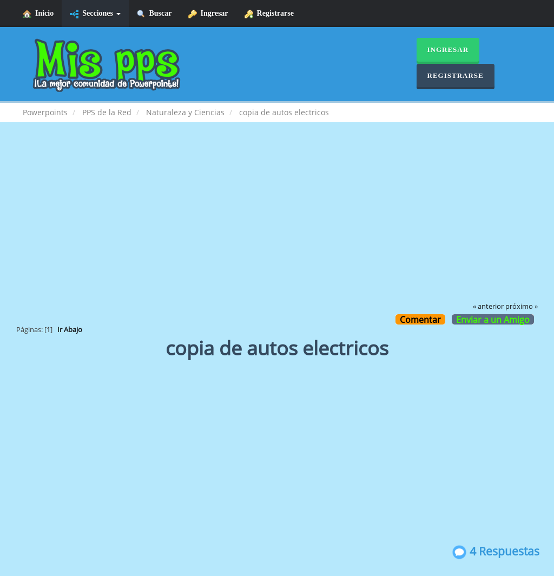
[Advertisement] (277, 219)
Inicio (38, 13)
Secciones (95, 13)
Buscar (154, 13)
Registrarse (269, 13)
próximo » (521, 306)
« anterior (488, 306)
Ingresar (208, 13)
